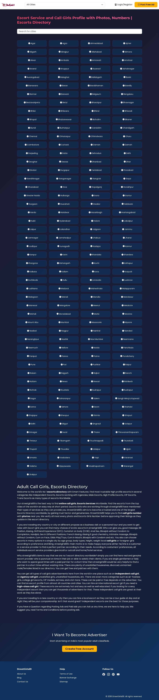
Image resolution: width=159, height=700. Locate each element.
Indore (95, 221)
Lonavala (95, 280)
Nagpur (63, 330)
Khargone (32, 263)
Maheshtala (95, 288)
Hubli (31, 221)
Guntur (127, 195)
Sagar (32, 398)
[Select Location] (65, 4)
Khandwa (127, 254)
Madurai (63, 288)
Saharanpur (63, 398)
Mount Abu (31, 322)
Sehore (63, 406)
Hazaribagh (95, 212)
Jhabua (95, 237)
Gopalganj (95, 187)
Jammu (127, 229)
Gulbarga (63, 195)
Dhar (127, 161)
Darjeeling (32, 153)
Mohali (32, 314)
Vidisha (32, 466)
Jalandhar (64, 229)
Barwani (64, 94)
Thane (95, 432)
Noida (95, 347)
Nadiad (32, 330)
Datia (63, 153)
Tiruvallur (63, 449)
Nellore (63, 347)
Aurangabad (31, 77)
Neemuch (32, 347)
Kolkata (32, 271)
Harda (32, 212)
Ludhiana (32, 288)
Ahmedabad (95, 43)
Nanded (127, 330)
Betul (63, 102)
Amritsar (127, 60)
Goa (63, 187)
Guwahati (64, 204)
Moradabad (64, 314)
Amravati (95, 60)
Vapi (95, 457)
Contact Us (22, 681)
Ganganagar (63, 178)
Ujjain (127, 449)
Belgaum (95, 94)
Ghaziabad (31, 187)
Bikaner (127, 119)
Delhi (127, 153)
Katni (63, 254)
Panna (63, 356)
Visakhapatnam (95, 466)
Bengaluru (127, 94)
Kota (95, 271)
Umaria (32, 457)
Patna (95, 356)
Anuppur (63, 68)
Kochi (95, 263)
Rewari (95, 381)
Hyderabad (63, 221)
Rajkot (95, 373)
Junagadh (63, 246)
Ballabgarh (95, 77)
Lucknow (127, 280)
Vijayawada (64, 466)
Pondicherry (127, 356)
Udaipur (95, 449)
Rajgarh (63, 373)
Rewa (63, 381)
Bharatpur (95, 102)
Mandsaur (127, 297)
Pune (31, 364)
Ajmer (127, 43)
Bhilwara (63, 111)
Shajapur (31, 415)
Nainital (95, 330)
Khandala (95, 254)
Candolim (95, 128)
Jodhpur (32, 246)
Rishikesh (127, 381)
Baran (64, 85)
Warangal (127, 466)
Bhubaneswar (64, 119)
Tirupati (32, 449)
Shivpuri (127, 415)
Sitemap (64, 681)
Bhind (95, 111)
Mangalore (63, 305)
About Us (21, 673)
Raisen (32, 373)
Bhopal (31, 119)
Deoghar (31, 161)
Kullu (63, 280)
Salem (95, 398)
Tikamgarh (63, 440)
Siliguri (64, 423)
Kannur (127, 246)
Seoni (95, 406)
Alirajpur (64, 52)
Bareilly (127, 85)
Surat (63, 432)
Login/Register (123, 4)
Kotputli (127, 271)
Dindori (31, 170)
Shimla (95, 415)
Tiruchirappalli (95, 440)
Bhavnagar (127, 102)
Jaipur (32, 229)
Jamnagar (31, 237)
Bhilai (32, 111)
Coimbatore (32, 144)
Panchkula (127, 347)
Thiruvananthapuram (127, 432)
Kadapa (95, 246)
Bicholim (95, 119)
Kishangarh (63, 263)
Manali (63, 297)
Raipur (127, 364)
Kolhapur (127, 263)
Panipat (32, 356)
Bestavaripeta (32, 102)
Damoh (127, 144)
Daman (95, 144)
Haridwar (63, 212)
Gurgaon (31, 204)
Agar (31, 43)
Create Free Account (79, 649)
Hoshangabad (127, 212)
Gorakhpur (127, 187)
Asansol (95, 68)
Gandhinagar (32, 178)
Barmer (32, 94)
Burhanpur (63, 128)
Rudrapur (95, 390)
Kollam (63, 271)
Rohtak (31, 390)
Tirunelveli (127, 440)
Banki (127, 77)
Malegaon (32, 297)
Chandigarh (127, 128)
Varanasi (127, 457)
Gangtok (95, 178)
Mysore (127, 322)
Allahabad (95, 52)
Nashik (63, 339)
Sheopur (63, 415)
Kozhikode (32, 280)
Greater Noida (32, 195)
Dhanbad (95, 161)
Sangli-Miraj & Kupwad (127, 398)
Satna (32, 406)
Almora (127, 52)
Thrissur (32, 440)
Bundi (32, 128)
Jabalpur (127, 221)
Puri (63, 364)
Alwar (32, 60)
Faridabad (95, 170)
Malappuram (127, 288)
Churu (127, 136)
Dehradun (95, 153)
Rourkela (63, 390)
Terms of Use (66, 673)
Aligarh (31, 52)
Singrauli (95, 423)
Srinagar (32, 432)
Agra (63, 43)
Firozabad (127, 170)
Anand (32, 68)
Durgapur (63, 170)
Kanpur (31, 254)
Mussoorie (95, 322)
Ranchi (127, 373)
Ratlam (32, 381)
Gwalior (95, 204)
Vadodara (63, 457)
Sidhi (31, 423)
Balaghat (63, 77)
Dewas (63, 161)
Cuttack (64, 144)
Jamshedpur (63, 237)
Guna (95, 195)
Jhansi (127, 237)
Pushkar (95, 364)
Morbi (95, 314)
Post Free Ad (146, 4)
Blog (19, 677)
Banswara (32, 85)
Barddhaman (95, 85)
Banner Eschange (68, 677)
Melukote (127, 305)
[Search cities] (79, 31)
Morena (127, 314)
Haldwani (127, 204)
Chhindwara (95, 136)
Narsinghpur (32, 339)
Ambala (64, 60)
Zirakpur (32, 474)
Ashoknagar (127, 68)
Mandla (95, 297)
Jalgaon (95, 229)
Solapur (127, 423)
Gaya (127, 178)
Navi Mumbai (95, 339)
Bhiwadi (127, 111)
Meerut (95, 305)
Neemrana (127, 339)
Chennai (32, 136)
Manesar (31, 305)
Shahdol (127, 406)
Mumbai (63, 322)
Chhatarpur (63, 136)
